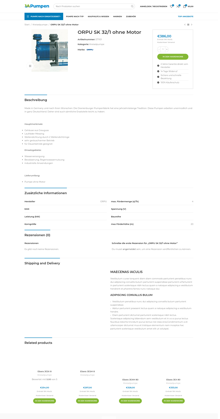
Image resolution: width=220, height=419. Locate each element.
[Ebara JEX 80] (173, 361)
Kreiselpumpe (40, 24)
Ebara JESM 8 (87, 371)
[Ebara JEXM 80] (130, 361)
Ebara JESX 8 (44, 371)
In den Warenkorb (173, 56)
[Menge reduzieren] (159, 49)
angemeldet (129, 249)
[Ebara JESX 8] (45, 357)
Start (27, 24)
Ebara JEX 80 (173, 379)
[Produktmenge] (163, 49)
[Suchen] (94, 6)
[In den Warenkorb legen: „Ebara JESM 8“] (87, 400)
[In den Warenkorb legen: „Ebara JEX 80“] (173, 400)
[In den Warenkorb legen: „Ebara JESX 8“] (44, 400)
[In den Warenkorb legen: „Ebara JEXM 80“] (130, 400)
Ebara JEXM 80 (130, 379)
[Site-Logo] (37, 6)
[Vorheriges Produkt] (185, 24)
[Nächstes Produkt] (191, 24)
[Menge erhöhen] (167, 49)
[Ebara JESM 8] (87, 357)
